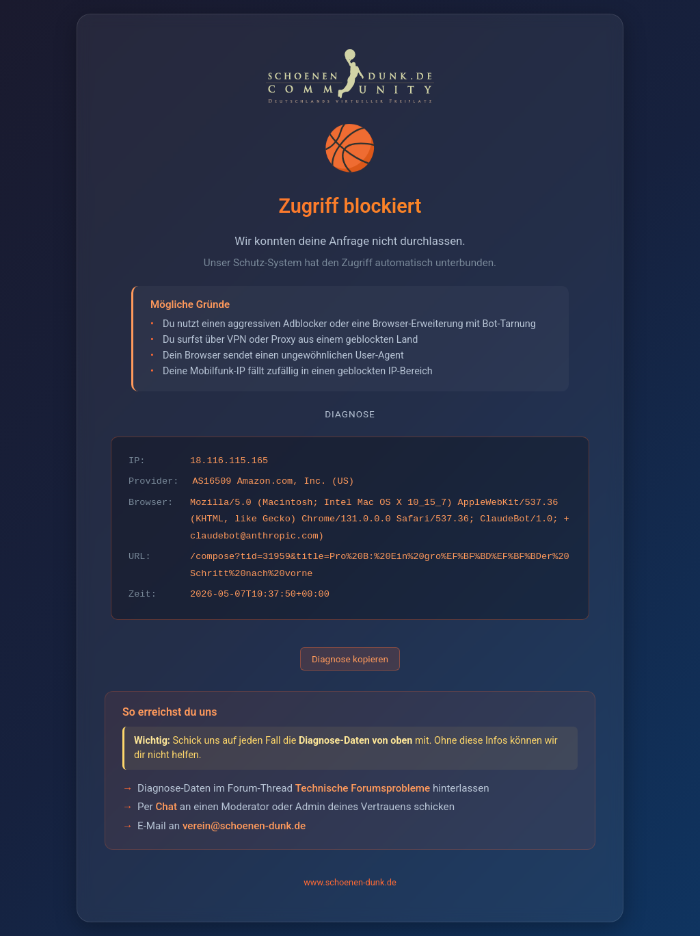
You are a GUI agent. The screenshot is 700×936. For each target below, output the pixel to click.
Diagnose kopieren (350, 658)
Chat (166, 807)
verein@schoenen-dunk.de (244, 826)
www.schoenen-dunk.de (350, 882)
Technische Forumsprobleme (362, 788)
